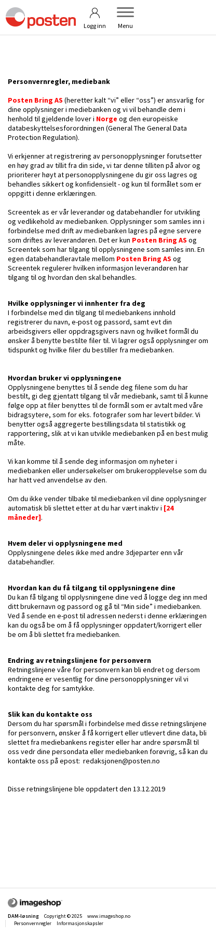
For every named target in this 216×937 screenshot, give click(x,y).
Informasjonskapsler (80, 923)
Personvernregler (32, 923)
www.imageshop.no (108, 916)
